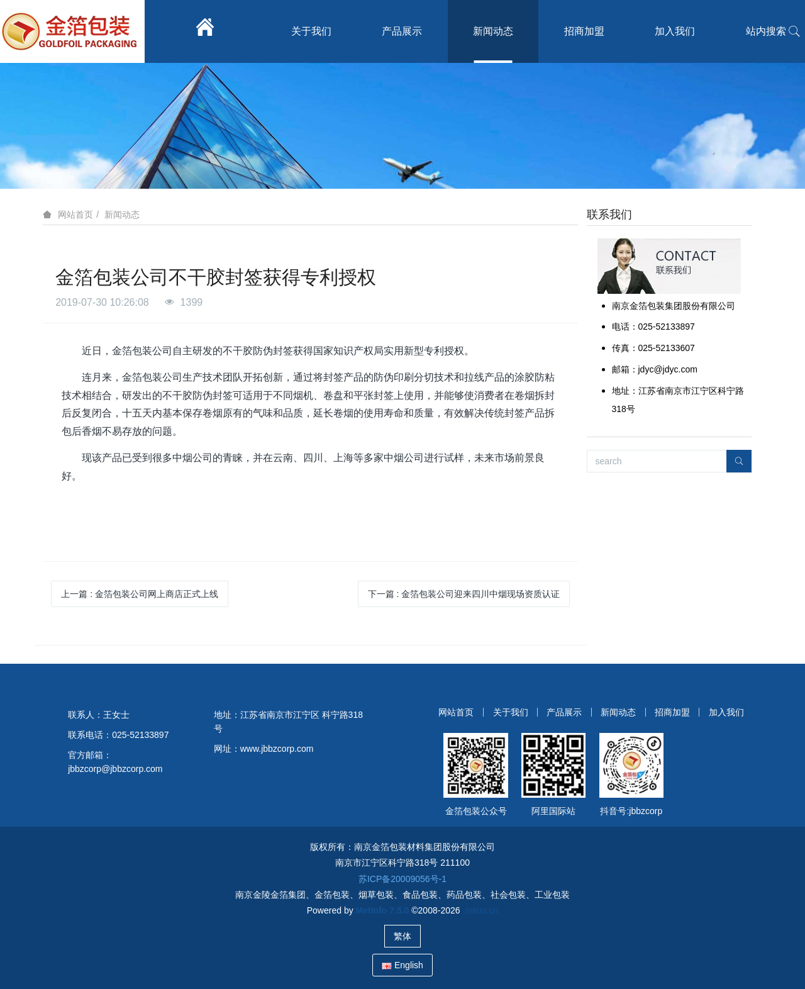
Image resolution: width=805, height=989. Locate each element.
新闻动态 (122, 215)
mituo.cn (481, 910)
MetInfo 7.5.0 (382, 910)
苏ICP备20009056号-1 (402, 879)
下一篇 (464, 594)
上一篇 (139, 594)
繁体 (402, 936)
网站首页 (75, 214)
